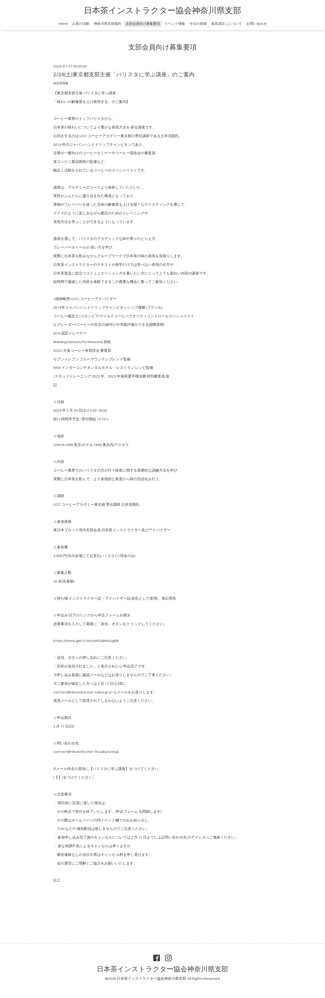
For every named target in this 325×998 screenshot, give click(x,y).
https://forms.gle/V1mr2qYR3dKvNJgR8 (86, 641)
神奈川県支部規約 (107, 24)
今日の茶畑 (198, 24)
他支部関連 (60, 83)
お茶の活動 (80, 24)
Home (63, 24)
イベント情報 (174, 24)
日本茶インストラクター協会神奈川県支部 (162, 10)
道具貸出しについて (226, 24)
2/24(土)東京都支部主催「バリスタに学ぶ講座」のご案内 (123, 74)
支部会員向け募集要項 (143, 24)
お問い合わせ (256, 24)
